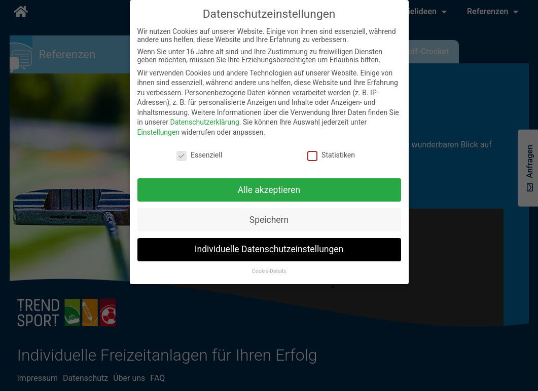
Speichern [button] (269, 220)
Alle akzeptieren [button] (269, 190)
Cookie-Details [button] (269, 271)
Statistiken (331, 155)
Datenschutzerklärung (204, 122)
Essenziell (199, 155)
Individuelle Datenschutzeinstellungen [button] (269, 249)
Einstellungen (158, 132)
